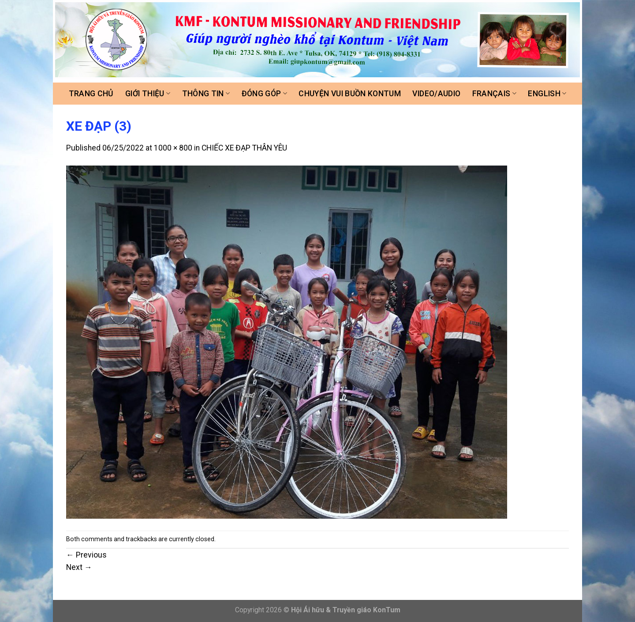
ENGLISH (547, 93)
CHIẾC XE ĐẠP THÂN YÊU (244, 147)
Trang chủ (91, 93)
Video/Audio (436, 93)
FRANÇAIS (494, 93)
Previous (86, 554)
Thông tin (206, 93)
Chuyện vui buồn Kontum (350, 93)
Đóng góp (264, 93)
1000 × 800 (173, 147)
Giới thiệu (147, 93)
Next (79, 567)
